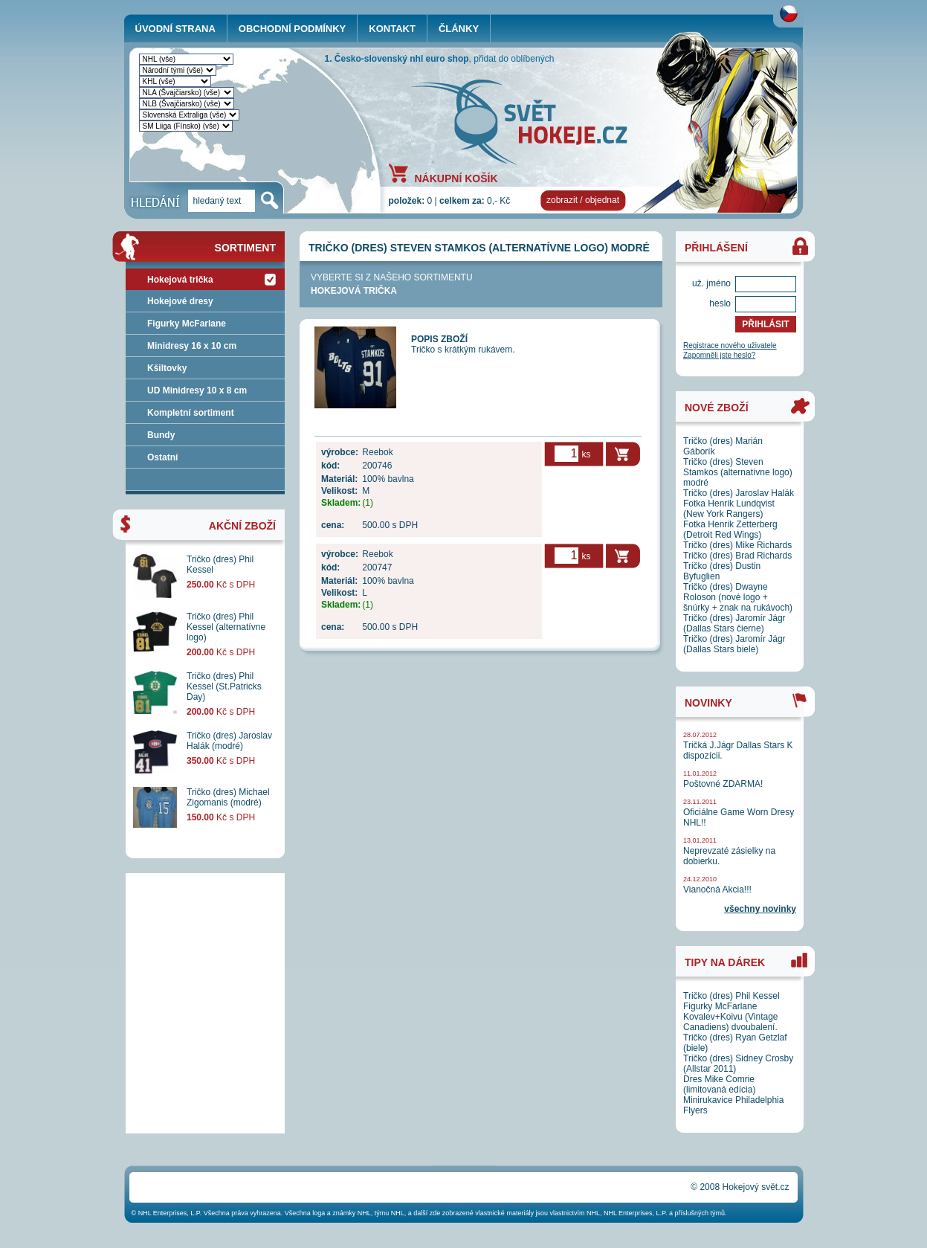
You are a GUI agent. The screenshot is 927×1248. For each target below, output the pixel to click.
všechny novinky (760, 909)
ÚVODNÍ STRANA (175, 28)
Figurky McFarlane (186, 323)
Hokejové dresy (180, 301)
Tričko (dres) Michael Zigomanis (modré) (228, 797)
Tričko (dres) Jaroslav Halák (738, 493)
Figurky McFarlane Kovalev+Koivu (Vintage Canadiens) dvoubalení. (730, 1016)
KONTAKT (392, 28)
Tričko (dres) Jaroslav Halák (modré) (229, 740)
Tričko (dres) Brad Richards (737, 555)
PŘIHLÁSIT (765, 324)
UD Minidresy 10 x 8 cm (197, 390)
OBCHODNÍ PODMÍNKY (292, 28)
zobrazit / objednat (582, 200)
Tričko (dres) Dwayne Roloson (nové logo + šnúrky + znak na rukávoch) (737, 597)
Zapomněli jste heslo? (719, 355)
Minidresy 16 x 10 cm (191, 346)
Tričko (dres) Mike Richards (737, 545)
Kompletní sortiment (190, 413)
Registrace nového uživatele (730, 345)
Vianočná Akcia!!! (717, 889)
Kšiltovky (167, 368)
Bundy (161, 435)
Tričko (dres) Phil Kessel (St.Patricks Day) (224, 686)
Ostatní (162, 457)
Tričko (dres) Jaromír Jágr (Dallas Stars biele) (734, 644)
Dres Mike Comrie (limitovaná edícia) (719, 1084)
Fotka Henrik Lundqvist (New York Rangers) (729, 508)
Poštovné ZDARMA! (723, 784)
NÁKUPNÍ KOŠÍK (456, 178)
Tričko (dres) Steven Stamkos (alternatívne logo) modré (737, 472)
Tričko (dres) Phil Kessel (731, 996)
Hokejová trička (354, 291)
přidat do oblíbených (514, 59)
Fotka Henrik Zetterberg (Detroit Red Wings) (730, 529)
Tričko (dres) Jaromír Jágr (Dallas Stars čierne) (734, 623)
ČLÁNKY (459, 28)
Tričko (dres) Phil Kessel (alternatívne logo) (226, 627)
